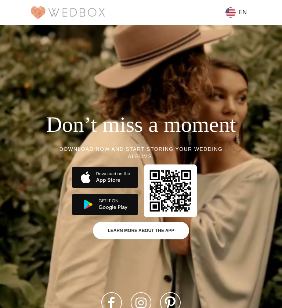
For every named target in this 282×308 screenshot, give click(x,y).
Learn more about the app (141, 230)
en (236, 12)
